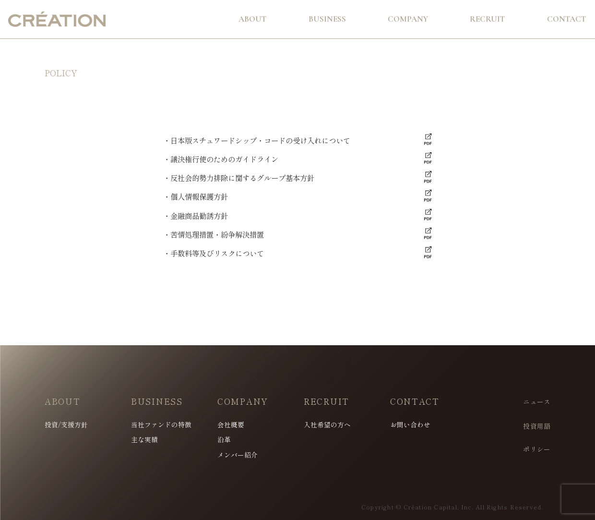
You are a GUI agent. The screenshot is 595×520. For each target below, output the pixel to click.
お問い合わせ (410, 425)
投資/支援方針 (66, 425)
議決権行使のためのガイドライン (224, 159)
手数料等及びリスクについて (217, 253)
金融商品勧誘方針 (199, 215)
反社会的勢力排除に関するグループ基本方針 (242, 177)
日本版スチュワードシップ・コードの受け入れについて (260, 140)
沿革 (224, 439)
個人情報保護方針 (199, 196)
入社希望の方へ (327, 425)
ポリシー (536, 449)
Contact (566, 19)
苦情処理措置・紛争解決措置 (217, 234)
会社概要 (230, 425)
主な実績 (144, 439)
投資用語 (536, 426)
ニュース (536, 401)
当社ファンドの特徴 (161, 425)
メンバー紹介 (237, 455)
